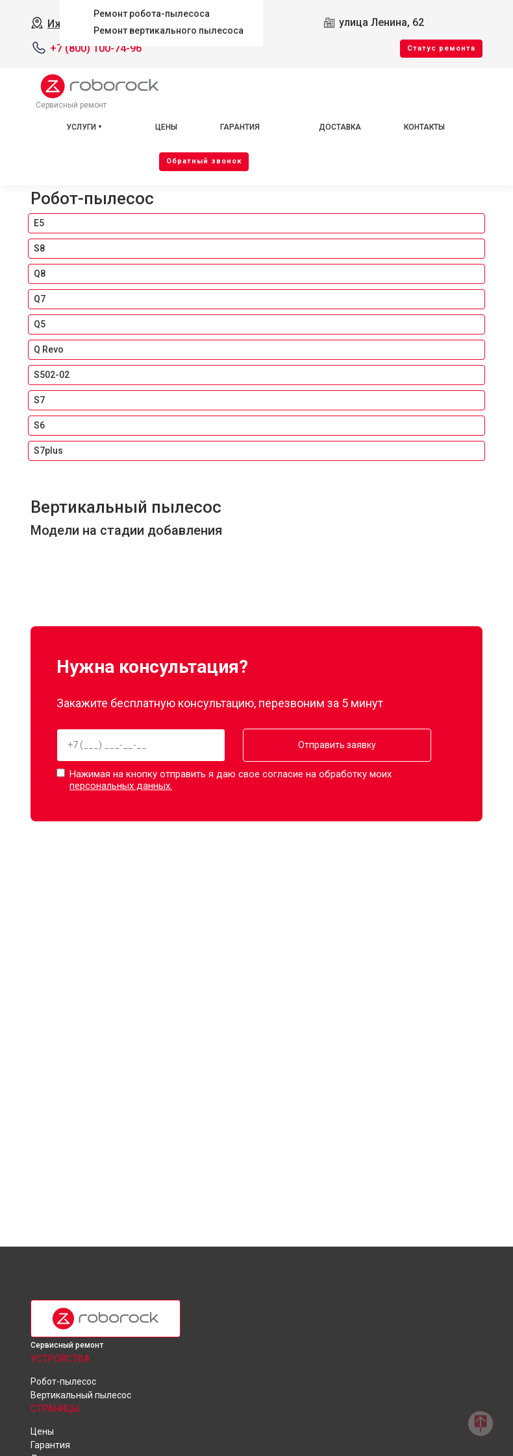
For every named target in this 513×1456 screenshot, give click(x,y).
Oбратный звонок (204, 161)
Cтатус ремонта (441, 48)
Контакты (424, 127)
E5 (39, 223)
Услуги (81, 127)
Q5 (39, 324)
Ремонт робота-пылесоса (152, 13)
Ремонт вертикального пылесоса (169, 30)
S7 (39, 400)
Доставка (340, 127)
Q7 (39, 299)
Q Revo (49, 349)
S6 (39, 425)
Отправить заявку (327, 745)
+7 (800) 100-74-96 (96, 48)
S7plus (48, 450)
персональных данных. (120, 784)
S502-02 (51, 375)
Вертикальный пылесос (126, 507)
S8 (39, 248)
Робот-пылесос (92, 198)
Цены (166, 127)
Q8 (39, 273)
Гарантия (240, 127)
